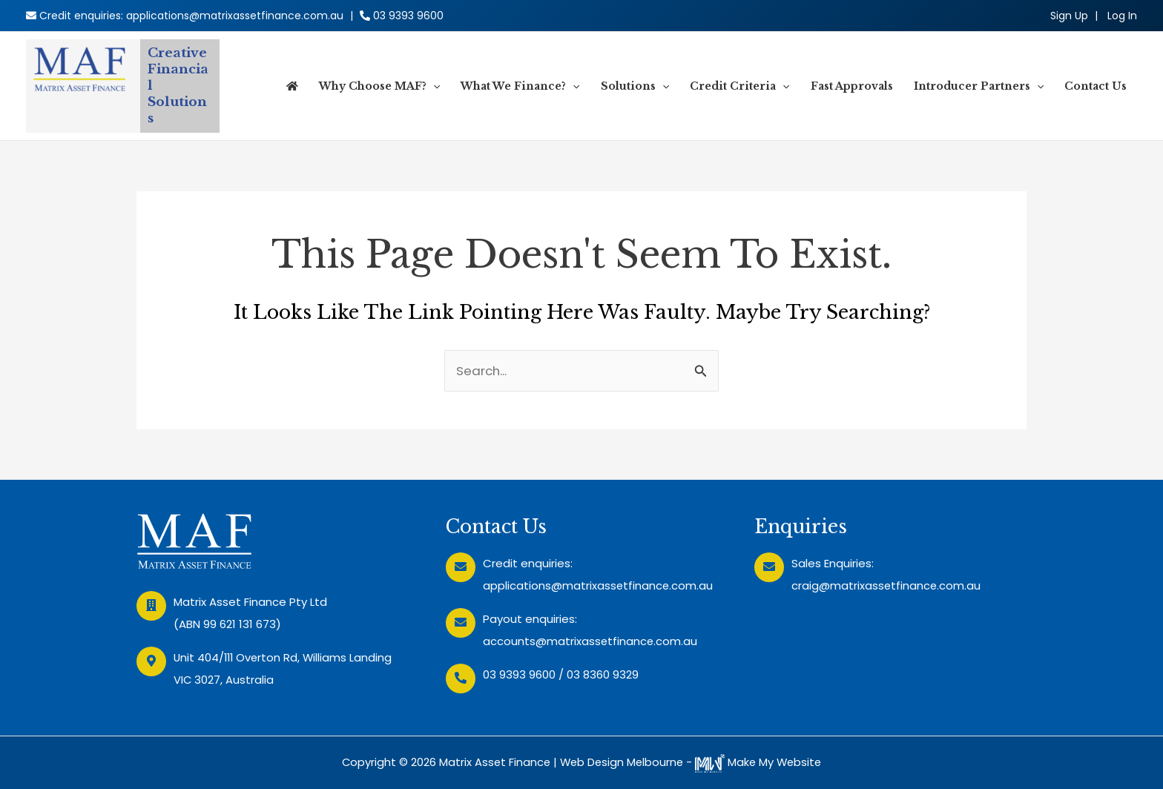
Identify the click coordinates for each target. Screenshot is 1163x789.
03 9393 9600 (408, 15)
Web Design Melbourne (621, 762)
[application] (433, 86)
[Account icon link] (1122, 15)
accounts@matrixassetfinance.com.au (591, 641)
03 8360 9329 (603, 674)
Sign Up (1069, 15)
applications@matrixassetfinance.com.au (234, 15)
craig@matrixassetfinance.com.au (886, 585)
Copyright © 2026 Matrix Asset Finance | (447, 762)
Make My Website (761, 762)
